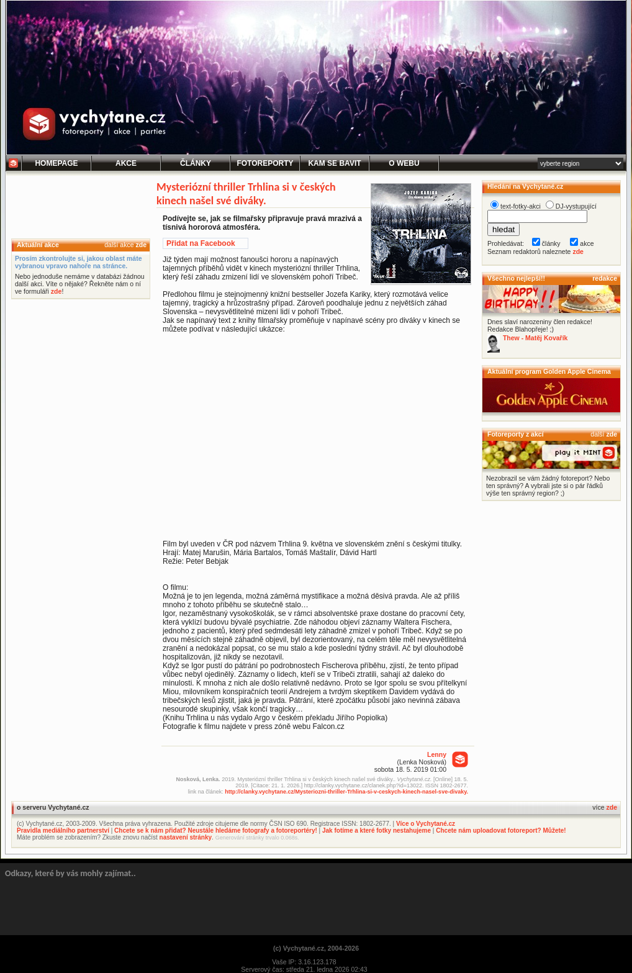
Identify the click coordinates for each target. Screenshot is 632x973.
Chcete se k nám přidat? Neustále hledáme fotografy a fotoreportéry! (215, 830)
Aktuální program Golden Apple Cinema (549, 371)
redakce (604, 278)
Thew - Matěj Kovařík (535, 338)
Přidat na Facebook (200, 243)
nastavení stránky (186, 837)
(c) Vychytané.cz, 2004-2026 (316, 948)
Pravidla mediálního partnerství (63, 830)
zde (141, 244)
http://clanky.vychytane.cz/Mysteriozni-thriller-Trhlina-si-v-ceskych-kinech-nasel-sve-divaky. (346, 792)
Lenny (436, 754)
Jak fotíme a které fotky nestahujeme (376, 830)
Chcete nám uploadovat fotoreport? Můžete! (501, 830)
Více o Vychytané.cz (425, 823)
